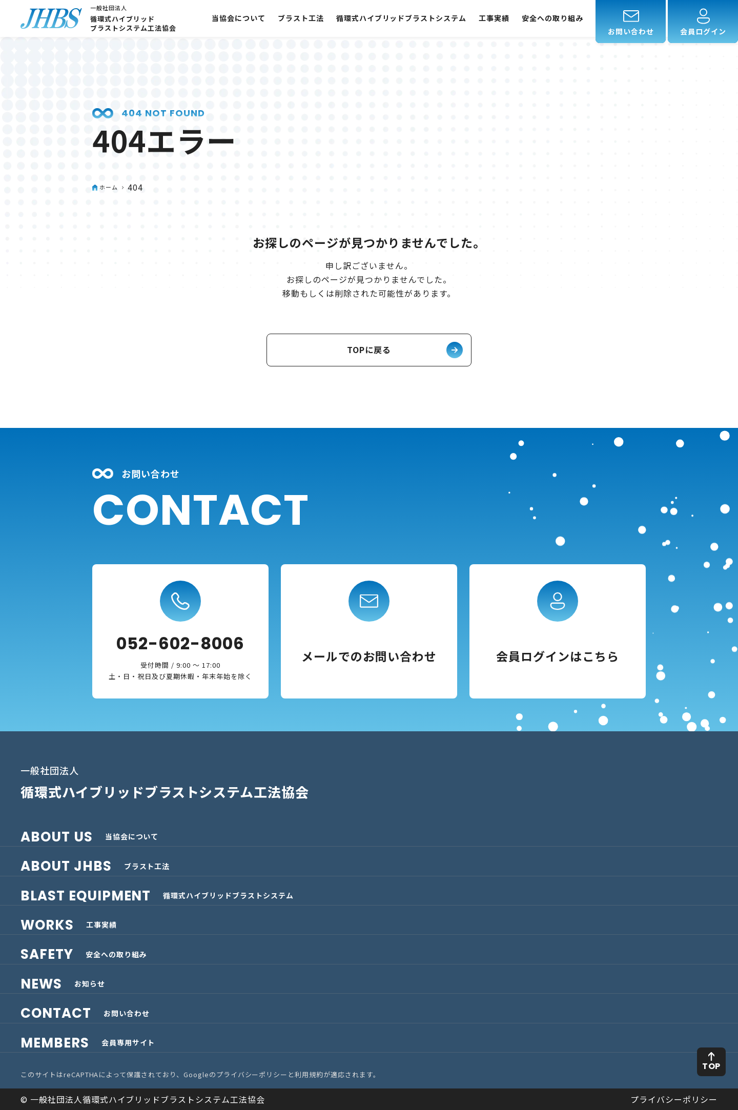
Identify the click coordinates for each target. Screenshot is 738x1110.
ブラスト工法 (301, 18)
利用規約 (309, 1074)
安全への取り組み (552, 18)
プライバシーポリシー (252, 1074)
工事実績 (494, 18)
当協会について (238, 18)
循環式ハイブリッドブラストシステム (401, 18)
